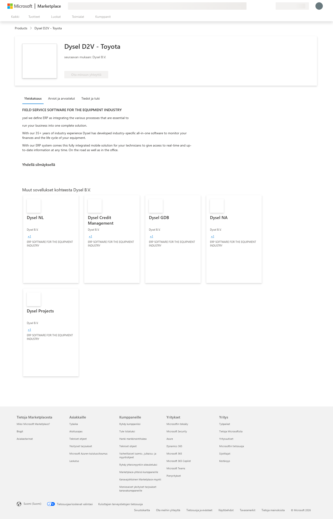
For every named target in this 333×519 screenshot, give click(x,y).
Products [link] (21, 28)
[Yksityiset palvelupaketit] (272, 6)
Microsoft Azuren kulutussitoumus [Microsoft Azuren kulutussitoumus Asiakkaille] (88, 453)
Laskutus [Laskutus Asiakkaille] (74, 461)
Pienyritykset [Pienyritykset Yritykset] (173, 475)
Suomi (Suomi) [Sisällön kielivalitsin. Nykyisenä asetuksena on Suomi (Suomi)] (32, 503)
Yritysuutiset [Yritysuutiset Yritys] (226, 438)
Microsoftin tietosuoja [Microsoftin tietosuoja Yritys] (231, 446)
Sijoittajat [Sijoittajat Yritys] (224, 453)
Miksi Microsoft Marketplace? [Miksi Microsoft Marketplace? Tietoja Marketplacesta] (33, 424)
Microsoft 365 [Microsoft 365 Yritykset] (174, 453)
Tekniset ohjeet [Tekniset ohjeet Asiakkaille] (78, 438)
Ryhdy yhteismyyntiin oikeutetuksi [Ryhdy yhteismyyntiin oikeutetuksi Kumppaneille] (138, 464)
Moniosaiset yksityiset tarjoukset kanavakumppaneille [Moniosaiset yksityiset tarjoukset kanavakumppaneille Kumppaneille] (137, 488)
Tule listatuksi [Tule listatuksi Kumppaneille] (127, 431)
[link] (51, 239)
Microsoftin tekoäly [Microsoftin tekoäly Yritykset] (177, 424)
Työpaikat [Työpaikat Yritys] (224, 424)
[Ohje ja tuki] (261, 6)
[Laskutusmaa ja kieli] (292, 6)
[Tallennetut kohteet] (266, 6)
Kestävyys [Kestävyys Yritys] (224, 461)
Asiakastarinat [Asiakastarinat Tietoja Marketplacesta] (25, 438)
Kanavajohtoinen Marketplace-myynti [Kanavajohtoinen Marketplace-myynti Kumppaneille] (140, 479)
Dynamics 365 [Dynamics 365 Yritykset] (174, 446)
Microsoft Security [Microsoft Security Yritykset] (176, 431)
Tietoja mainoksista (273, 510)
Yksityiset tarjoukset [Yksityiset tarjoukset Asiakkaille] (80, 446)
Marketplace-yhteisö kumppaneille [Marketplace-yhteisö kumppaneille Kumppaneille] (138, 472)
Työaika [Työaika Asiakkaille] (73, 424)
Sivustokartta (142, 510)
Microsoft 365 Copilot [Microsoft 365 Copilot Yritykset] (178, 461)
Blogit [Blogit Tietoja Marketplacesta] (20, 431)
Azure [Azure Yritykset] (169, 438)
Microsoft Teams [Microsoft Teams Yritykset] (175, 468)
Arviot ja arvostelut (61, 98)
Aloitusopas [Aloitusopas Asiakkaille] (76, 431)
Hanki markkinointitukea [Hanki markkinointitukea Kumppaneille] (133, 438)
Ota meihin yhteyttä (168, 510)
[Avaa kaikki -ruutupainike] (14, 16)
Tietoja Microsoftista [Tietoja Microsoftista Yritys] (231, 431)
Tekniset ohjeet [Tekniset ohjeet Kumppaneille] (128, 446)
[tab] (34, 98)
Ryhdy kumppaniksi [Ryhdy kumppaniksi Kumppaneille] (130, 424)
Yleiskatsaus (33, 98)
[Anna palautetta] (255, 6)
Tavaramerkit (247, 510)
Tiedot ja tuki (90, 98)
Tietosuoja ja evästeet (199, 510)
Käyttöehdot (226, 510)
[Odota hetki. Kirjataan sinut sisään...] (319, 6)
